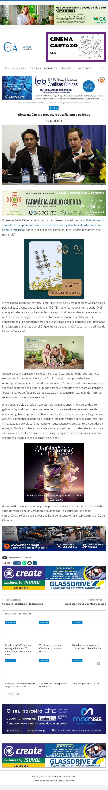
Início (6, 68)
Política (53, 108)
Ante (9, 698)
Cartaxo (28, 562)
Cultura (34, 68)
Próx (17, 698)
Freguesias (66, 68)
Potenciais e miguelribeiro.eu (62, 785)
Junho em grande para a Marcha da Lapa (85, 608)
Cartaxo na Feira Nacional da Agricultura (22, 608)
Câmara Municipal (15, 562)
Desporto (49, 68)
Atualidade (18, 68)
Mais (80, 68)
